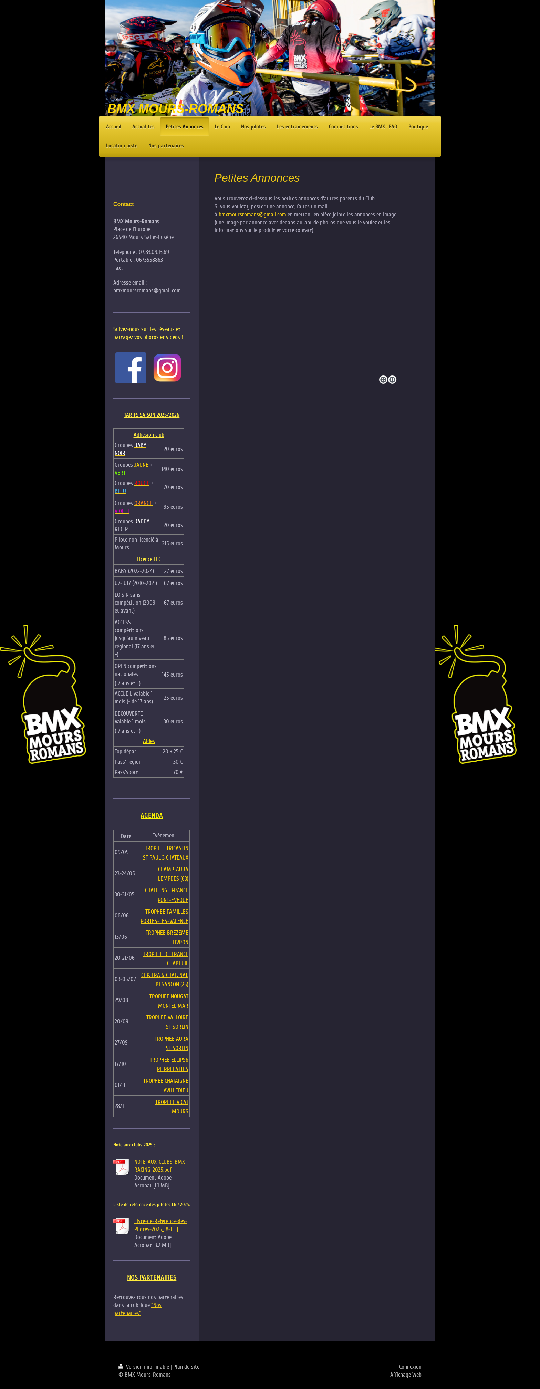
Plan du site (186, 1366)
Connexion (410, 1366)
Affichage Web (406, 1374)
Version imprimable (144, 1366)
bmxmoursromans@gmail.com (252, 214)
